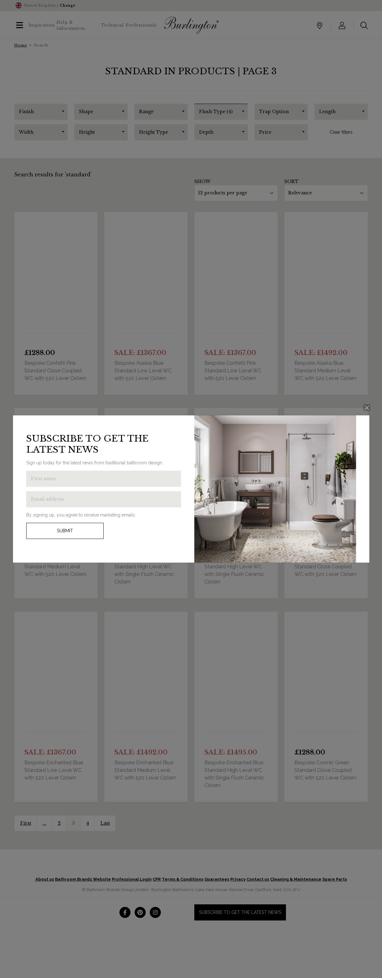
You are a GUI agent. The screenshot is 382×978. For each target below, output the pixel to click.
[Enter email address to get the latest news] (103, 499)
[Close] (366, 407)
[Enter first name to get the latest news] (103, 479)
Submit (65, 530)
